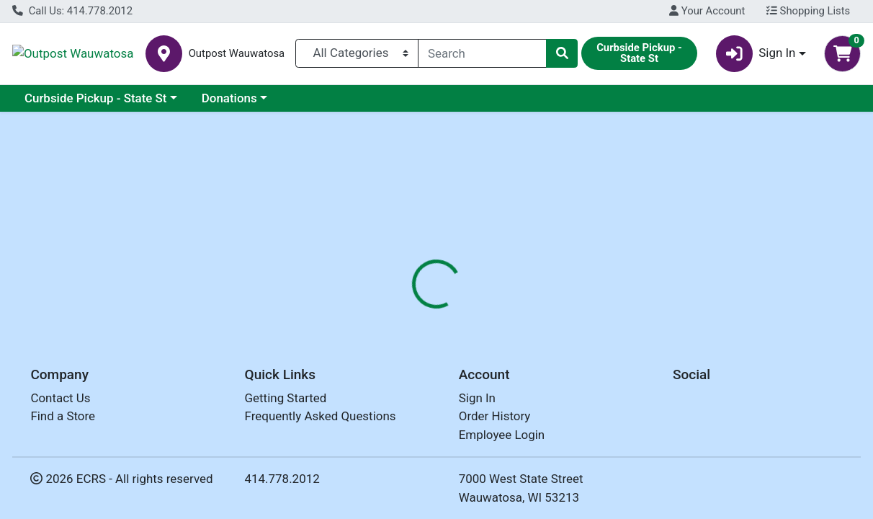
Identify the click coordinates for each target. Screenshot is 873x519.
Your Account (707, 10)
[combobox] (482, 53)
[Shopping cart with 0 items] (842, 53)
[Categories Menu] (357, 53)
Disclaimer (472, 278)
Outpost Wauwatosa (127, 53)
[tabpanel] (618, 383)
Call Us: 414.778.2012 (72, 10)
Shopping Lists (808, 10)
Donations (229, 98)
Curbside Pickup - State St (95, 98)
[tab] (404, 278)
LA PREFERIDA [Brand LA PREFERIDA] (553, 369)
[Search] (482, 53)
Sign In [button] (756, 53)
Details (404, 278)
